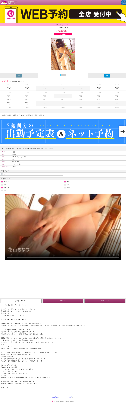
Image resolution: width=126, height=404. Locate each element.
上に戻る (54, 397)
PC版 (69, 397)
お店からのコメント (21, 301)
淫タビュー (63, 301)
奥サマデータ (104, 301)
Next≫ (107, 75)
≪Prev (18, 75)
